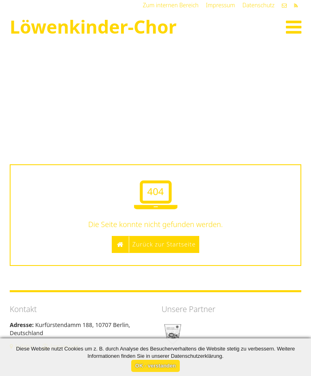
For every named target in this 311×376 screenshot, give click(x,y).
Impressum (220, 5)
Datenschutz (259, 5)
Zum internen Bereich (171, 5)
